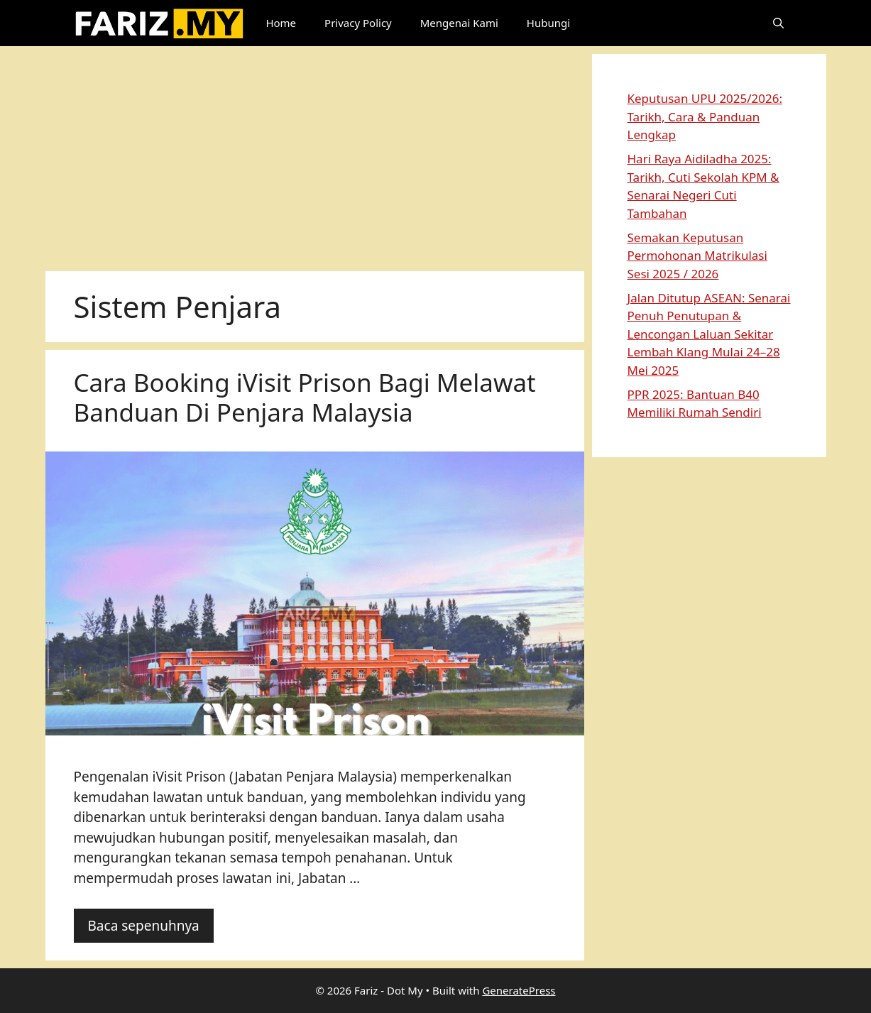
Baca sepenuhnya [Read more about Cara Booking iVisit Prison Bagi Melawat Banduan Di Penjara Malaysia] (143, 925)
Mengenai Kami (459, 23)
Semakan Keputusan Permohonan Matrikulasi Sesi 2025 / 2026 (697, 255)
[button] (778, 23)
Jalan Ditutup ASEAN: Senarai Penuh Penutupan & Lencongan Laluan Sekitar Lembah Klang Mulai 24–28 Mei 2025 (709, 334)
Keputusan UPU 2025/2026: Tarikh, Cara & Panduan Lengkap (705, 116)
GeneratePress (518, 990)
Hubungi (548, 23)
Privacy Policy (358, 23)
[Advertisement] (314, 153)
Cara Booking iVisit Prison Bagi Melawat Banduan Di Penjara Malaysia (305, 397)
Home (280, 23)
